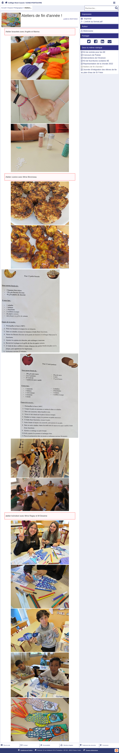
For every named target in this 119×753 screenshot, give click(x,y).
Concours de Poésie (92, 55)
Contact (24, 745)
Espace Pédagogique (15, 8)
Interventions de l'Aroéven (94, 58)
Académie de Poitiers (26, 750)
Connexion (103, 745)
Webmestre (88, 31)
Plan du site (5, 745)
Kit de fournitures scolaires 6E (96, 61)
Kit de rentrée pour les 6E (94, 52)
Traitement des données (88, 745)
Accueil (3, 8)
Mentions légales (66, 745)
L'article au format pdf (93, 21)
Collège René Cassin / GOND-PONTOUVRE (23, 3)
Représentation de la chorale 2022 (98, 64)
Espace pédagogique (92, 750)
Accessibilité (45, 745)
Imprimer (87, 19)
